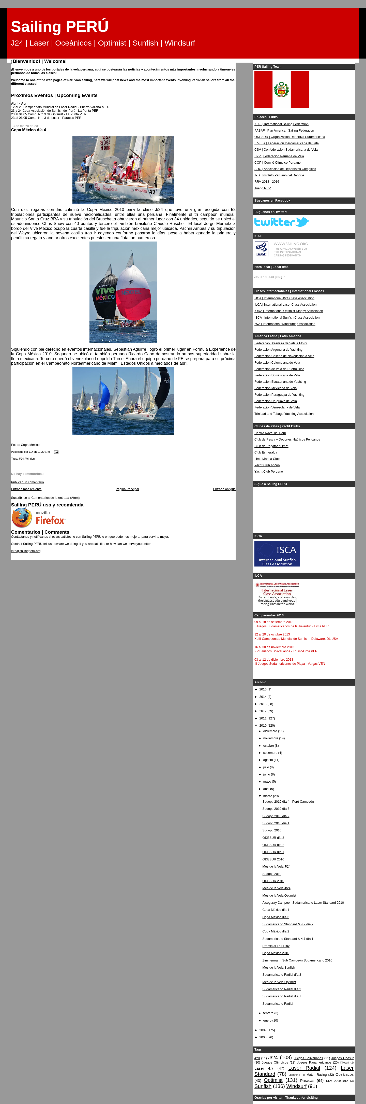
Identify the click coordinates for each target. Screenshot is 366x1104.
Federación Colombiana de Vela (277, 362)
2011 (264, 718)
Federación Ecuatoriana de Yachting (280, 382)
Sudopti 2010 (272, 830)
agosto (268, 760)
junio (267, 774)
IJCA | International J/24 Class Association (284, 298)
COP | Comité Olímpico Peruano (277, 162)
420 (257, 1058)
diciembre (270, 731)
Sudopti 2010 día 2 (276, 816)
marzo (268, 796)
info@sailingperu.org (26, 551)
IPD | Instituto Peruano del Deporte (279, 175)
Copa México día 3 (276, 917)
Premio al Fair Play (276, 946)
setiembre (270, 753)
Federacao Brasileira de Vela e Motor (280, 343)
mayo (267, 781)
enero (267, 1020)
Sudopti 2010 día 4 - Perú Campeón (288, 801)
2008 (264, 1037)
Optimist (273, 1080)
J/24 (21, 458)
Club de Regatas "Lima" (271, 446)
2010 (264, 725)
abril (266, 789)
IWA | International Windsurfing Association (284, 324)
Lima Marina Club (267, 459)
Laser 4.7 (263, 1068)
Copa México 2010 (276, 953)
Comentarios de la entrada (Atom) (55, 498)
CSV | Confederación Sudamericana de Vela (286, 149)
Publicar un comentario (27, 482)
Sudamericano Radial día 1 (282, 996)
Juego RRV (262, 188)
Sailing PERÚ (60, 26)
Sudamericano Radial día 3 (282, 974)
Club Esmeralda (265, 452)
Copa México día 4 (276, 910)
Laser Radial (304, 1068)
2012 (264, 711)
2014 (264, 697)
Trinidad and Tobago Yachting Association (284, 414)
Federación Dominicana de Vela (277, 375)
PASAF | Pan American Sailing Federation (284, 130)
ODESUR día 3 (273, 838)
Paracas (307, 1080)
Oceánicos (345, 1074)
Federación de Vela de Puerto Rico (279, 369)
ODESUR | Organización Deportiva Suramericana (289, 137)
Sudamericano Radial (278, 1004)
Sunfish (262, 1086)
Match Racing (317, 1075)
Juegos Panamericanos (314, 1062)
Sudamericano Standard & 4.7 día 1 (288, 939)
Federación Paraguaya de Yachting (279, 395)
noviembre (271, 738)
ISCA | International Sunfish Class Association (286, 317)
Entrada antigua (224, 489)
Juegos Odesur (342, 1058)
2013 (264, 704)
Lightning (294, 1074)
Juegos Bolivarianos (308, 1058)
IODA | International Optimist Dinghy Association (288, 311)
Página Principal (127, 489)
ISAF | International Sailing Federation (281, 124)
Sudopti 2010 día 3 (276, 809)
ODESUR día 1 (273, 852)
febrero (268, 1013)
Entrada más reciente (26, 489)
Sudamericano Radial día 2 (282, 989)
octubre (269, 745)
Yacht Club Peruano (268, 471)
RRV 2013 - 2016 (266, 181)
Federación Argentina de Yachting (278, 349)
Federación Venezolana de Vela (277, 407)
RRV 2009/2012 (337, 1080)
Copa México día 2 (276, 931)
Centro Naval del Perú (270, 433)
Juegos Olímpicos (275, 1062)
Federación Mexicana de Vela (275, 388)
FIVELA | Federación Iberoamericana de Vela (286, 143)
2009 (264, 1030)
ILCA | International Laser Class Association (285, 304)
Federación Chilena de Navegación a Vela (284, 356)
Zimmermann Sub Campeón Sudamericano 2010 (297, 960)
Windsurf (30, 458)
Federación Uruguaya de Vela (275, 401)
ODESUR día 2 (273, 845)
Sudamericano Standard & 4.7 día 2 (288, 924)
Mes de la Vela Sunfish (279, 967)
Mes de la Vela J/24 (277, 866)
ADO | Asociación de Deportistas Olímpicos (285, 169)
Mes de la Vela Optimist (279, 895)
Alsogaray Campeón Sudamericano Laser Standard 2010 (303, 902)
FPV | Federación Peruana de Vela (279, 156)
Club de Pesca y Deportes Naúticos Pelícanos (287, 439)
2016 (264, 689)
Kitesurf (344, 1062)
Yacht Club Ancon (267, 465)
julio (266, 767)
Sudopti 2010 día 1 (276, 823)
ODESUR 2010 (273, 859)
